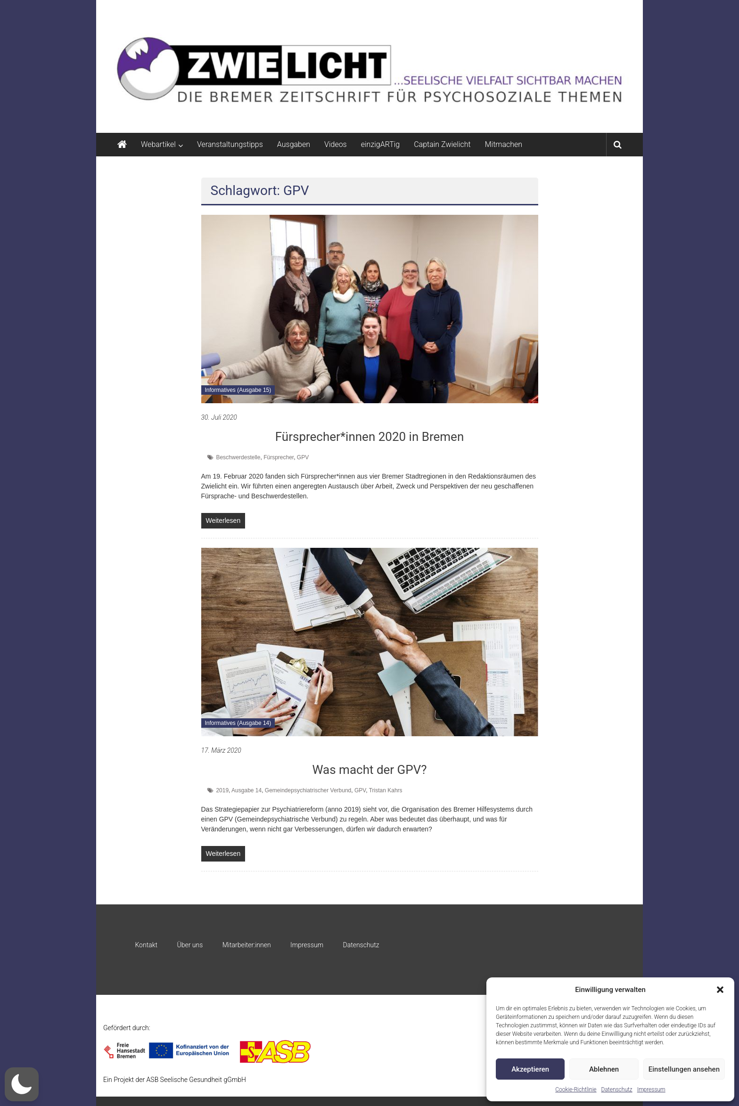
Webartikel (158, 144)
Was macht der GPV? (369, 770)
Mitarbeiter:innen (246, 945)
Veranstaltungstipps (230, 144)
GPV (303, 457)
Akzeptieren (530, 1069)
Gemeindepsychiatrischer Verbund (308, 790)
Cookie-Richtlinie (575, 1089)
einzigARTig (380, 144)
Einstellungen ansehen (684, 1069)
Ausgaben (293, 144)
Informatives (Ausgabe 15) (238, 390)
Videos (335, 144)
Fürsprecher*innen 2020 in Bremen (369, 437)
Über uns (190, 945)
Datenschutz (616, 1089)
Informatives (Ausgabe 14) (238, 723)
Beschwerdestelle (238, 457)
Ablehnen (604, 1069)
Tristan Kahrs (385, 790)
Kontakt (146, 945)
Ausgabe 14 (246, 790)
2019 (222, 790)
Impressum (651, 1089)
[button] (720, 989)
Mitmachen (503, 144)
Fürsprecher (278, 457)
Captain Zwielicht (442, 144)
